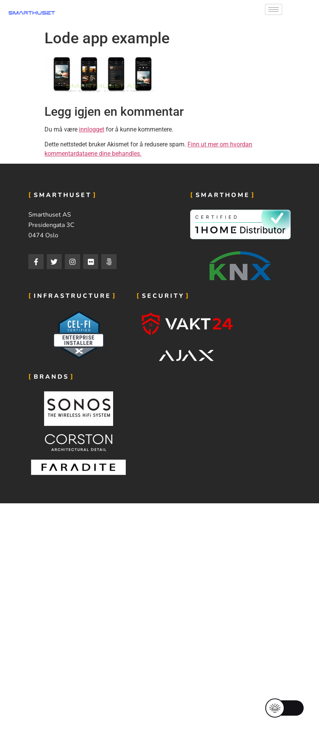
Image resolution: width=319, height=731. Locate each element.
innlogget (91, 129)
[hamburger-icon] (273, 9)
